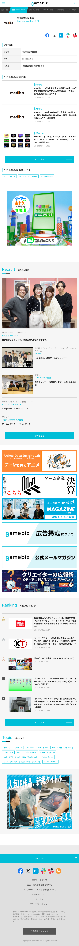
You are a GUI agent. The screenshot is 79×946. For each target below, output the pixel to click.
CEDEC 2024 (8, 752)
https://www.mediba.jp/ (28, 21)
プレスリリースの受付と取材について (39, 889)
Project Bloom (47, 757)
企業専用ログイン (39, 931)
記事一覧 (4, 9)
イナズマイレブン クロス (13, 747)
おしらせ (39, 899)
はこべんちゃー (47, 176)
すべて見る (39, 159)
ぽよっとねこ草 (9, 176)
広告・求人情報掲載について (39, 884)
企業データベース (18, 9)
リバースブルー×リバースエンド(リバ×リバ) (20, 757)
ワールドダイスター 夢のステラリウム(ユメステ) (22, 761)
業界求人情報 (34, 9)
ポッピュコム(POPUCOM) (26, 752)
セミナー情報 (48, 9)
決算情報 (60, 9)
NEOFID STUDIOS (50, 761)
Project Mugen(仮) (47, 752)
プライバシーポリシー (39, 904)
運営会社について (39, 880)
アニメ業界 (72, 9)
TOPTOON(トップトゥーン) (62, 747)
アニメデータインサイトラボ (37, 747)
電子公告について (39, 894)
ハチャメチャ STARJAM (28, 176)
